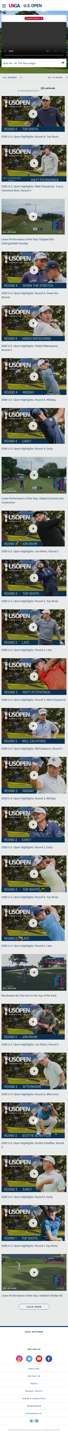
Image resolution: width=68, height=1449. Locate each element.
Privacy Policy (34, 1390)
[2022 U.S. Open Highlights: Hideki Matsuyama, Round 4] (33, 323)
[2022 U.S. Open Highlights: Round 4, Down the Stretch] (34, 270)
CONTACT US (34, 1375)
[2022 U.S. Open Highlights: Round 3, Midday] (34, 775)
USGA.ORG (34, 1368)
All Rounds (10, 77)
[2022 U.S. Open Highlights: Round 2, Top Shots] (34, 874)
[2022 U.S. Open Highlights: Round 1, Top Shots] (33, 1223)
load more (34, 1306)
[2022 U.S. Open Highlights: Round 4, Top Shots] (33, 114)
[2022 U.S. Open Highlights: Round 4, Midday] (34, 376)
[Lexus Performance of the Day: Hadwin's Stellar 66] (34, 1272)
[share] (63, 63)
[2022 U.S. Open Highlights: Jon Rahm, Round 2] (33, 1021)
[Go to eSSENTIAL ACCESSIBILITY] (34, 1421)
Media (34, 1383)
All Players (55, 77)
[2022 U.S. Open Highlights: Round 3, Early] (33, 824)
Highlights (33, 18)
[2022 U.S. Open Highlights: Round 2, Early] (34, 1173)
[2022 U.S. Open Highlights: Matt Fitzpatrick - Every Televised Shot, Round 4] (34, 163)
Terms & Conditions (34, 1398)
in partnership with (36, 88)
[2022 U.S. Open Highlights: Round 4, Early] (33, 426)
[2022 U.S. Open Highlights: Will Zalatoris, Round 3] (33, 726)
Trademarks (34, 1405)
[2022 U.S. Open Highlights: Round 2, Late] (33, 923)
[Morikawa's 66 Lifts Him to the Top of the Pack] (34, 972)
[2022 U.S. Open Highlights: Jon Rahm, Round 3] (33, 528)
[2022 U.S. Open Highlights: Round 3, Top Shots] (34, 578)
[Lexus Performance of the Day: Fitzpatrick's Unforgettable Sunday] (33, 216)
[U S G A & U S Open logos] (25, 5)
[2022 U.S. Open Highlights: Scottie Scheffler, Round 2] (33, 1120)
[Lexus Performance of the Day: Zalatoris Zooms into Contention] (34, 475)
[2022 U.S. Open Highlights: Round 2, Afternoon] (34, 1071)
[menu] (4, 6)
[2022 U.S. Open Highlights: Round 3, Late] (33, 627)
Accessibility (34, 1413)
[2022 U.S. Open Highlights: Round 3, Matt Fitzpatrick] (34, 676)
